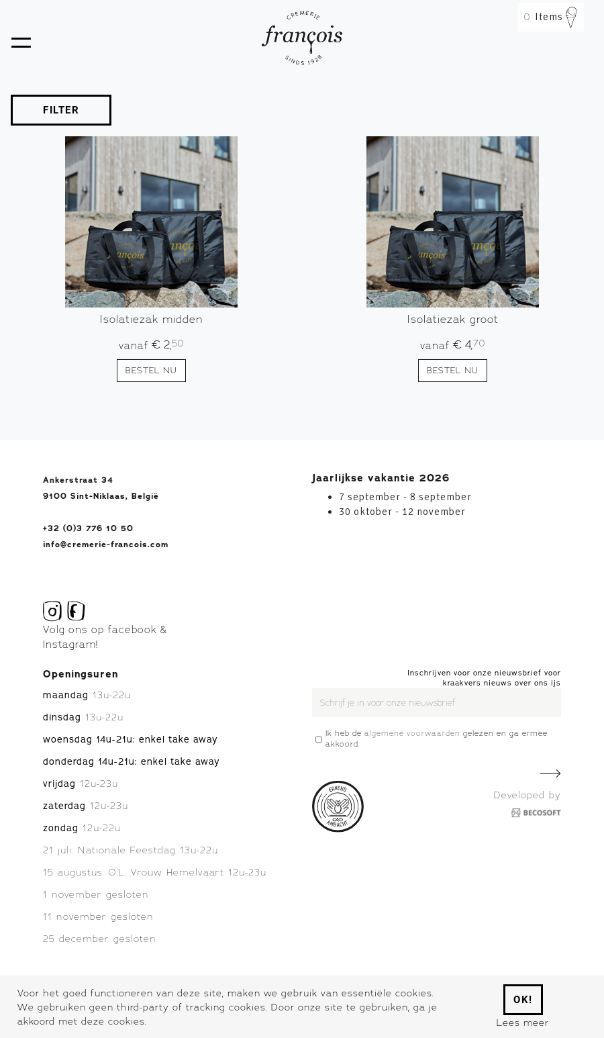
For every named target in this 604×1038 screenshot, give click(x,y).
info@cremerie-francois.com (105, 544)
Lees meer (523, 1022)
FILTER (61, 110)
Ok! (523, 1000)
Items (550, 17)
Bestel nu (151, 370)
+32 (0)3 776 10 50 (88, 528)
